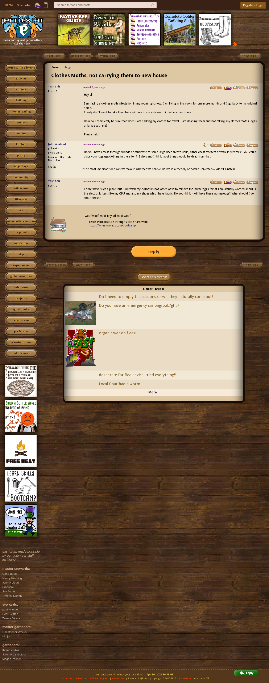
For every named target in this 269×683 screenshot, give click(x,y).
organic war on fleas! (117, 333)
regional (21, 232)
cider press (21, 287)
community (21, 177)
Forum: (56, 67)
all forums (21, 353)
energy (21, 122)
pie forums (21, 331)
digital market (21, 309)
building (21, 100)
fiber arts (21, 199)
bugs (68, 67)
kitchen (21, 144)
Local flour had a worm (119, 384)
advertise (81, 678)
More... (153, 392)
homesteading (21, 111)
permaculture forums (21, 67)
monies (21, 133)
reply (154, 251)
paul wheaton (184, 678)
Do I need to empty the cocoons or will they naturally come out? (156, 296)
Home (9, 5)
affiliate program (99, 678)
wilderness (21, 188)
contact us (66, 678)
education (21, 243)
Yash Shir (54, 86)
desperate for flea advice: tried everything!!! (138, 375)
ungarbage (21, 166)
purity (21, 155)
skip (21, 254)
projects (21, 298)
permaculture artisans (21, 221)
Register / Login (253, 5)
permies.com (21, 320)
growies (21, 78)
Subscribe (23, 5)
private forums (21, 342)
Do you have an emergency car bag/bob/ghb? (139, 305)
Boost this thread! (154, 277)
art (21, 210)
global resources (21, 276)
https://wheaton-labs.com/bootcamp (112, 225)
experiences (21, 265)
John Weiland (57, 144)
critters (21, 89)
